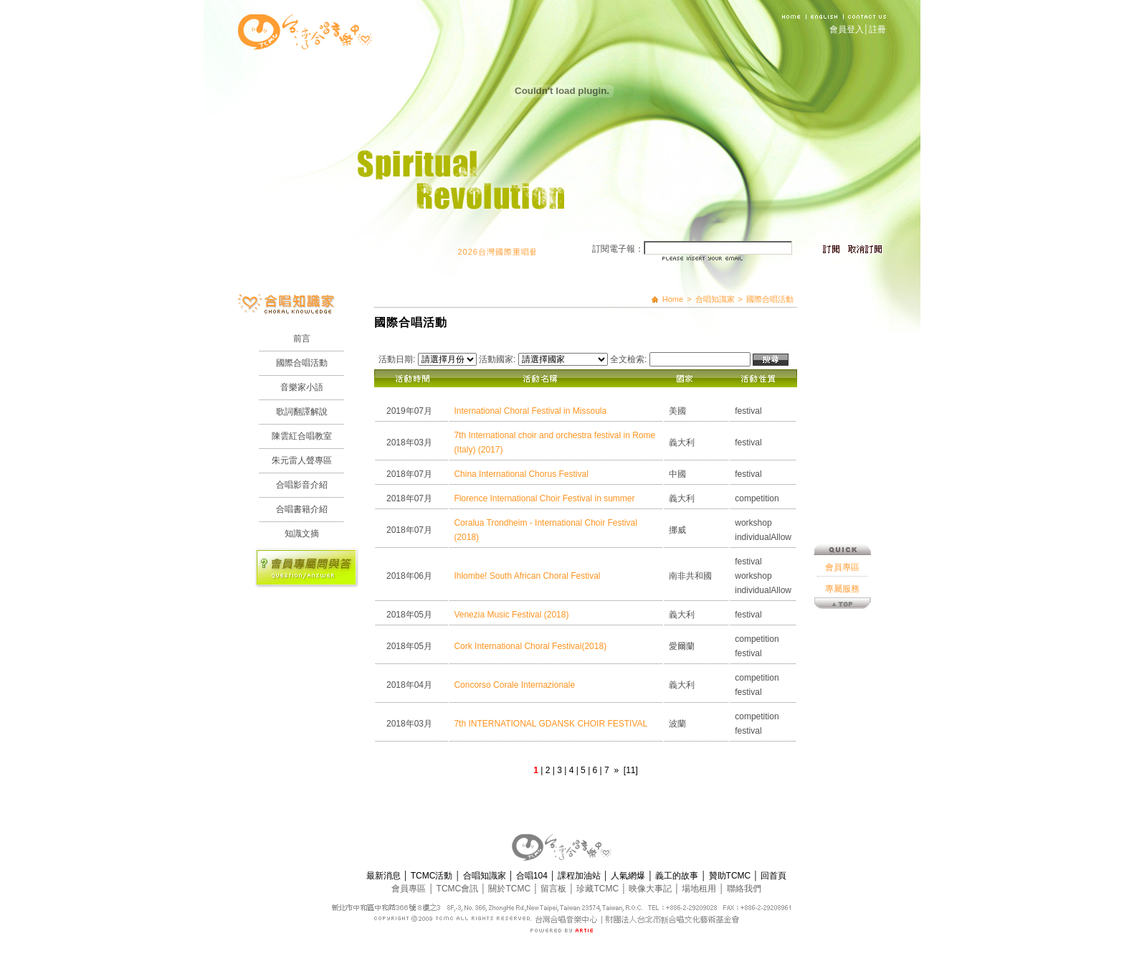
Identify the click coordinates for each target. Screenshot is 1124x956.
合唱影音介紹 (302, 485)
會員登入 (846, 29)
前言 (301, 338)
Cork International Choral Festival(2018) (530, 646)
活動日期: (396, 359)
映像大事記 (651, 889)
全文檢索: (628, 359)
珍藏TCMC (598, 889)
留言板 (554, 889)
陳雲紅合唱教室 (302, 436)
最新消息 (384, 876)
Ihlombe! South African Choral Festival (527, 576)
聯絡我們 (744, 889)
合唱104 (533, 876)
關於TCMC (510, 889)
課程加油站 (580, 876)
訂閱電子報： (618, 249)
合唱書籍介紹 (302, 509)
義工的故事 (677, 876)
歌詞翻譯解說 (302, 412)
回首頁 (773, 876)
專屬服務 (842, 539)
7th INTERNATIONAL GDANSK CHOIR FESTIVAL (550, 724)
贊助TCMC (731, 876)
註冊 (877, 29)
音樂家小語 (301, 387)
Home (672, 299)
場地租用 (700, 889)
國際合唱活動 (302, 363)
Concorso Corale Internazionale (514, 685)
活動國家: (497, 359)
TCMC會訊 (459, 889)
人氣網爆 (629, 876)
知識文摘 (302, 534)
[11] (631, 770)
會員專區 (842, 518)
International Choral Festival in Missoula (530, 411)
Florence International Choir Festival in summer (544, 498)
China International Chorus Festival (521, 474)
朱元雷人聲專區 (302, 460)
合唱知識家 (715, 299)
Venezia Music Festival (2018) (511, 615)
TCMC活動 (433, 876)
